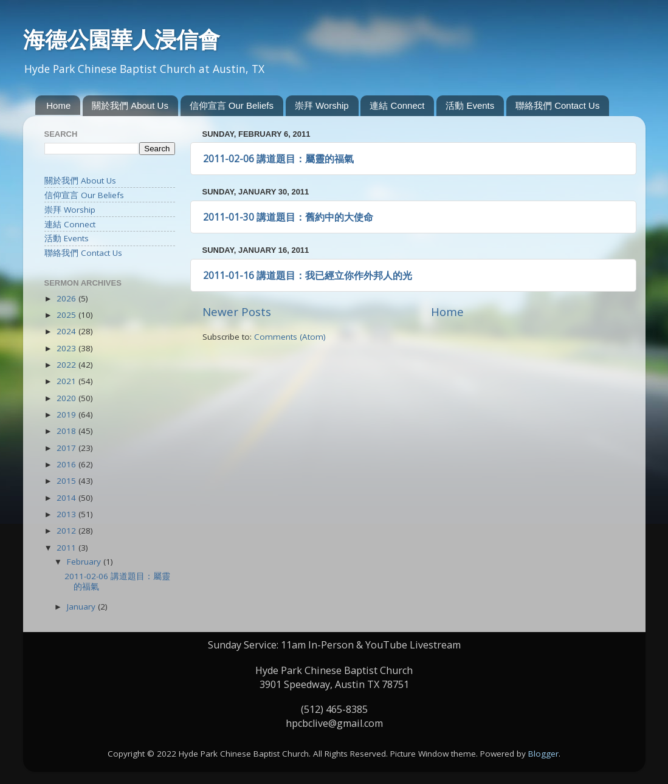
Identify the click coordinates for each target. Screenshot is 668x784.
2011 (67, 547)
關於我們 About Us (130, 105)
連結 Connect (397, 105)
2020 (67, 398)
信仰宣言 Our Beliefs (232, 105)
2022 (67, 364)
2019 (67, 414)
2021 (67, 381)
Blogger (543, 753)
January (82, 606)
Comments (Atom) (290, 336)
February (85, 561)
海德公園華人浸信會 (121, 39)
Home (58, 105)
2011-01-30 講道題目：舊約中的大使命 (288, 217)
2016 (67, 464)
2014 (67, 497)
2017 (67, 447)
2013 (67, 514)
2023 (67, 348)
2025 (67, 314)
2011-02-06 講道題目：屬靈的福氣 (278, 158)
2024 (67, 331)
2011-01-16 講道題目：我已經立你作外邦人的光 (307, 275)
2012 (67, 530)
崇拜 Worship (322, 105)
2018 (67, 430)
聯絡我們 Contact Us (557, 105)
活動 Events (470, 105)
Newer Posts (236, 312)
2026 (67, 298)
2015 (67, 480)
